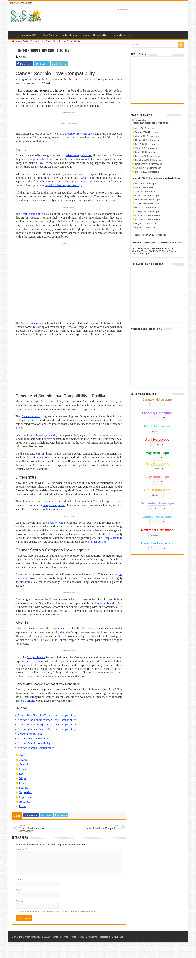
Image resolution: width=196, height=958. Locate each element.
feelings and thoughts (104, 603)
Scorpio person (30, 323)
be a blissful (28, 700)
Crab (84, 177)
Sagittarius (25, 792)
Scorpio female (36, 657)
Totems (85, 35)
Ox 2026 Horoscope (145, 187)
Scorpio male (35, 457)
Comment (21, 849)
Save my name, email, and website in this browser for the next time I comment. (58, 911)
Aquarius (24, 801)
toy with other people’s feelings (63, 185)
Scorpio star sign (31, 213)
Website (20, 901)
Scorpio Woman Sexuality (33, 738)
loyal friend (46, 163)
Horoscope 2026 (29, 35)
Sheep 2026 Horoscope (147, 211)
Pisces (23, 806)
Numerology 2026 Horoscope (150, 235)
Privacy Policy (77, 937)
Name (19, 879)
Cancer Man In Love (30, 733)
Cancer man (58, 628)
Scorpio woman (57, 522)
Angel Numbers (50, 35)
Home (14, 34)
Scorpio (23, 787)
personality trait (42, 159)
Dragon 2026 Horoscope (147, 199)
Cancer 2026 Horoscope (147, 140)
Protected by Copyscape (111, 937)
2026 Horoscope (148, 123)
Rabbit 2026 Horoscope (147, 195)
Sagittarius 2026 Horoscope (149, 160)
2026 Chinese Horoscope (153, 178)
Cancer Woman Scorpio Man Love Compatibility (47, 724)
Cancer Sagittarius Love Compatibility (36, 828)
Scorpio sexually (112, 538)
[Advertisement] (157, 80)
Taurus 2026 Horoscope (147, 132)
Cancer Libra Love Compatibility (101, 827)
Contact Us (91, 937)
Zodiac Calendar (70, 35)
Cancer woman (31, 416)
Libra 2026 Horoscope (146, 152)
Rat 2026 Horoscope (145, 183)
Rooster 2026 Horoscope (147, 219)
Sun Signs (17, 937)
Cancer (23, 769)
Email (19, 890)
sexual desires (97, 541)
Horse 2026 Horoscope (146, 207)
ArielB (23, 57)
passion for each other (80, 133)
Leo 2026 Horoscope (145, 144)
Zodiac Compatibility (33, 41)
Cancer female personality (42, 435)
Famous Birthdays (120, 35)
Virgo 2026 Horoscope (146, 148)
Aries (22, 755)
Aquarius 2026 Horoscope (148, 168)
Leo (21, 773)
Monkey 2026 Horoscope (147, 215)
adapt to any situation (79, 155)
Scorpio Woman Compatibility (36, 747)
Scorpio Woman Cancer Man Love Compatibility (47, 729)
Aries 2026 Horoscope (146, 128)
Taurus (23, 759)
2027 (179, 242)
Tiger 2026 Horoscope (146, 191)
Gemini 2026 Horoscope (147, 136)
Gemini (23, 764)
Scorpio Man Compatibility (34, 743)
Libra (22, 783)
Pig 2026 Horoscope (145, 227)
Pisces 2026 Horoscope (147, 172)
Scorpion (39, 229)
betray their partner (54, 505)
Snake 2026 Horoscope (147, 203)
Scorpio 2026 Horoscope (147, 156)
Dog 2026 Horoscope (145, 223)
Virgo (22, 778)
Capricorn (25, 797)
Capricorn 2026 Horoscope (148, 164)
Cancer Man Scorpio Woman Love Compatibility (47, 715)
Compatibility (99, 35)
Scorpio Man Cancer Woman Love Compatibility (47, 719)
